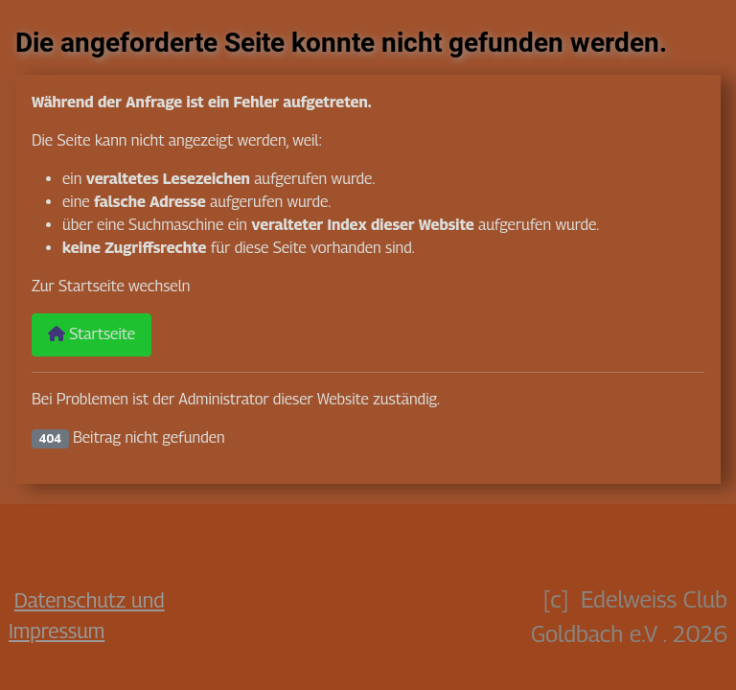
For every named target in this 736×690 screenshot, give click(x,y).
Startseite (91, 334)
